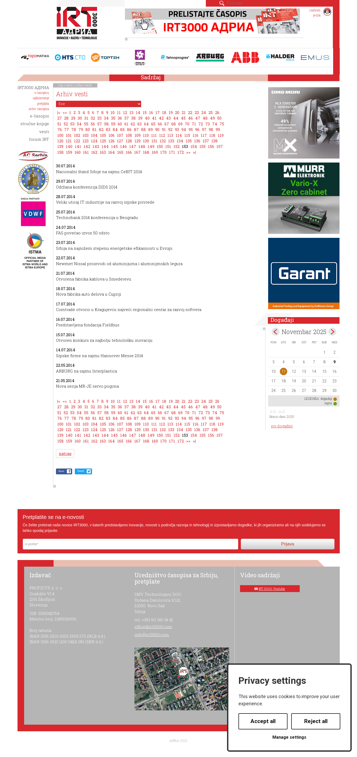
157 (219, 146)
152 (176, 146)
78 (73, 129)
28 (66, 118)
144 (105, 146)
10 (113, 112)
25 (210, 112)
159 (69, 152)
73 (207, 123)
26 (217, 112)
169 (155, 152)
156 (211, 146)
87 (136, 129)
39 (140, 118)
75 (222, 123)
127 (120, 140)
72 (200, 123)
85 (122, 129)
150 (160, 146)
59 (113, 123)
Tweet (80, 471)
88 (143, 129)
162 (94, 152)
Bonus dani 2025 (281, 416)
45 (183, 118)
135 (189, 140)
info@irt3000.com (151, 634)
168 (146, 152)
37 (126, 118)
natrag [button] (65, 453)
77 (66, 129)
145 (114, 146)
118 (212, 135)
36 (120, 118)
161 (86, 152)
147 (132, 146)
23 (197, 112)
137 (206, 140)
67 (166, 123)
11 (119, 112)
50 (219, 118)
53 (72, 123)
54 (79, 123)
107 (120, 135)
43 (168, 118)
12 (125, 112)
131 (154, 140)
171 (172, 152)
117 (204, 135)
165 (120, 152)
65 (153, 123)
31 (86, 118)
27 (59, 118)
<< (65, 112)
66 (160, 123)
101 (69, 135)
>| (194, 152)
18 (164, 112)
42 (161, 118)
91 (164, 129)
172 (180, 152)
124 (94, 140)
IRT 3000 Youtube (272, 588)
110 (146, 135)
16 (151, 112)
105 (103, 135)
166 (129, 152)
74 (214, 123)
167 (137, 152)
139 (60, 146)
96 (197, 129)
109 (137, 135)
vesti (69, 85)
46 (190, 118)
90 (157, 129)
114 (179, 135)
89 (150, 129)
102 (77, 135)
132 (163, 140)
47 (197, 118)
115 (187, 135)
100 (60, 135)
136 (197, 140)
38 (133, 118)
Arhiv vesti (83, 85)
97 (204, 129)
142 (87, 146)
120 (60, 140)
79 (81, 129)
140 (69, 146)
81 (94, 129)
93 (177, 129)
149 (151, 146)
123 (85, 140)
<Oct (276, 332)
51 (59, 123)
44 (175, 118)
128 (129, 140)
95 (191, 129)
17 (157, 112)
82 (101, 129)
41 (154, 118)
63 (139, 123)
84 (115, 129)
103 (85, 135)
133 (171, 140)
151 (168, 146)
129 (137, 140)
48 (205, 118)
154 (193, 146)
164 (111, 152)
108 (129, 135)
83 (108, 129)
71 (194, 123)
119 (221, 135)
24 (203, 112)
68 (173, 123)
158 (60, 152)
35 (113, 118)
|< (58, 112)
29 (73, 118)
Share (61, 471)
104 (94, 135)
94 (183, 129)
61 (126, 123)
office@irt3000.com (153, 626)
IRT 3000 (78, 26)
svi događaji (282, 425)
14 (138, 112)
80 (87, 129)
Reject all (316, 721)
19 (171, 112)
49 (212, 118)
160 (78, 152)
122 (77, 140)
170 (163, 152)
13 (131, 112)
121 (69, 140)
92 (170, 129)
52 (66, 123)
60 (120, 123)
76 (59, 129)
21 (184, 112)
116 (195, 135)
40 (147, 118)
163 (103, 152)
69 (180, 123)
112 (162, 135)
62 (133, 123)
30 (80, 118)
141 (78, 146)
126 (111, 140)
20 (177, 112)
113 (170, 135)
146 (123, 146)
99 (218, 129)
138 (214, 140)
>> (188, 152)
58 (106, 123)
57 (99, 123)
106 (111, 135)
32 (93, 118)
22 (190, 112)
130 (146, 140)
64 (146, 123)
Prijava (287, 544)
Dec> (332, 332)
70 (187, 123)
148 (141, 146)
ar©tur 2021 (178, 740)
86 (129, 129)
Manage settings (289, 737)
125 (103, 140)
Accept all (263, 721)
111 (154, 135)
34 (106, 118)
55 (86, 123)
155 (202, 146)
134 (180, 140)
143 (96, 146)
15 (145, 112)
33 (99, 118)
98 (211, 129)
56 (93, 123)
